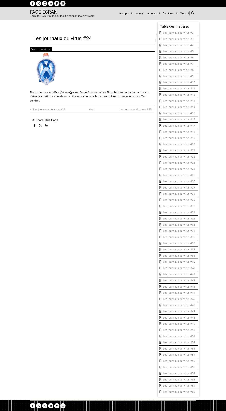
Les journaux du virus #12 (179, 94)
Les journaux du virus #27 (179, 187)
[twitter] (38, 3)
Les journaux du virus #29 (179, 200)
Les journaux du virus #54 (179, 354)
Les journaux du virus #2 (178, 32)
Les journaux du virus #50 (179, 330)
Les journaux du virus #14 (179, 107)
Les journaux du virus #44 (179, 292)
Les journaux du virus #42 (179, 280)
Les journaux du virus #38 (179, 255)
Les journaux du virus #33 (179, 224)
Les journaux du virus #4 (178, 45)
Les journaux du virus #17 (179, 125)
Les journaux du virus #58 (179, 379)
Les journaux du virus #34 (179, 230)
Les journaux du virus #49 (179, 323)
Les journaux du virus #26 (179, 181)
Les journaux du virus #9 (178, 76)
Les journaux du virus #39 (179, 261)
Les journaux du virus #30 (179, 206)
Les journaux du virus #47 (179, 311)
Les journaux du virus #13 (179, 101)
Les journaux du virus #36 (179, 243)
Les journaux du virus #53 (179, 348)
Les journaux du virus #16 (179, 119)
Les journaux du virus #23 (47, 109)
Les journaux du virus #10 (179, 82)
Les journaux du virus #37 (179, 249)
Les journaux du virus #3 (178, 39)
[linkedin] (50, 3)
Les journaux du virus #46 (179, 305)
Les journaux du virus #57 (179, 373)
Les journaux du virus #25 (137, 109)
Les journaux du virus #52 (179, 342)
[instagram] (44, 3)
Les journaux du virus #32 (179, 218)
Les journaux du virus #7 (178, 63)
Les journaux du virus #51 (179, 336)
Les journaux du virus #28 (179, 193)
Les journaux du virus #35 (179, 237)
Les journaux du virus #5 (178, 51)
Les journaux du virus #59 (179, 385)
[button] (46, 70)
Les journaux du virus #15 (179, 113)
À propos (124, 13)
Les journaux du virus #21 (179, 150)
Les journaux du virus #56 (179, 367)
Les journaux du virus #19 (179, 138)
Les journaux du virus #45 (179, 299)
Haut (92, 109)
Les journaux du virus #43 (179, 286)
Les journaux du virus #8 (178, 70)
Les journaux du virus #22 (179, 156)
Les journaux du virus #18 (179, 132)
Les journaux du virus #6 (178, 57)
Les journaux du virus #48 (179, 317)
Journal (139, 13)
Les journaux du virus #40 (179, 268)
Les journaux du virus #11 (179, 88)
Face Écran (43, 12)
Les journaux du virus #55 (179, 361)
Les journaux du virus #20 (179, 144)
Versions (45, 49)
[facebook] (32, 3)
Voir (34, 49)
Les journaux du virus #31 (179, 212)
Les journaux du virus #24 (179, 169)
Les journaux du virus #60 (179, 391)
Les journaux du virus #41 (179, 274)
